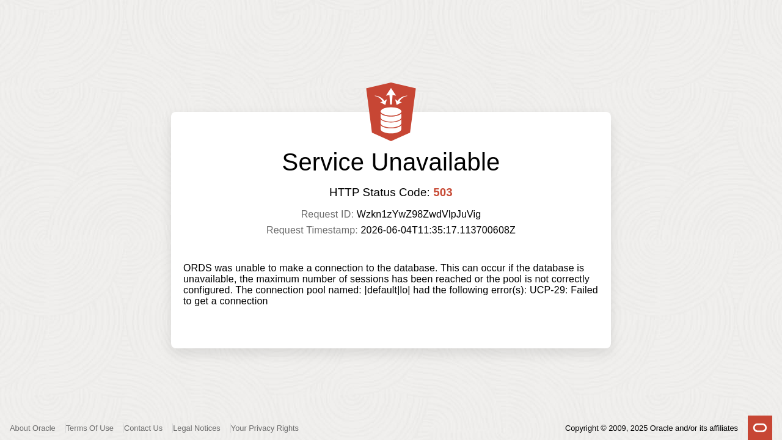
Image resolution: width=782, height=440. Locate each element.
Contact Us (143, 428)
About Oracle (33, 428)
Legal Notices (197, 428)
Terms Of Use (90, 428)
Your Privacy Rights (265, 428)
